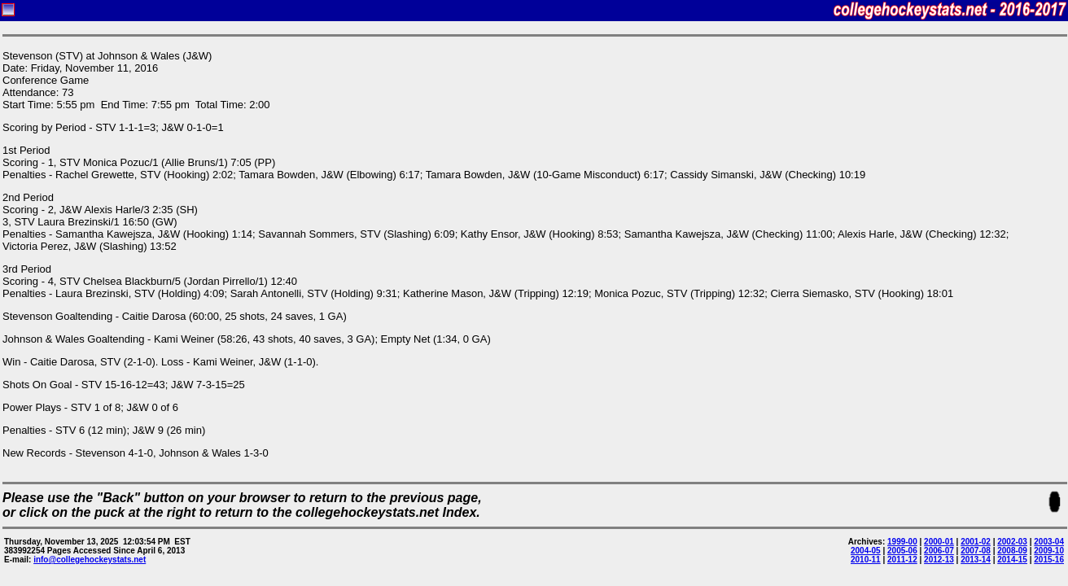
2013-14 (976, 559)
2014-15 (1012, 559)
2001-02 (976, 541)
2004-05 (866, 550)
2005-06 (902, 550)
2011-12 (902, 559)
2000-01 (939, 541)
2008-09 (1012, 550)
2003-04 (1049, 541)
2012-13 (939, 559)
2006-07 (939, 550)
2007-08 (976, 550)
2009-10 (1049, 550)
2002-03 (1012, 541)
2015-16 (1049, 559)
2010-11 (866, 559)
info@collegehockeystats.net (89, 559)
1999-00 (902, 541)
